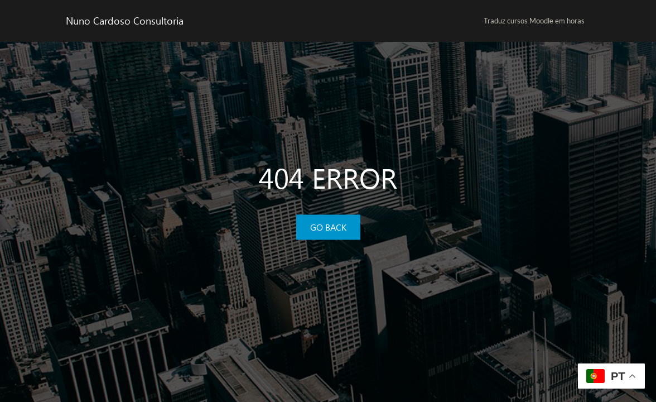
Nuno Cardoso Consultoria (125, 20)
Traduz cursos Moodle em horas (534, 20)
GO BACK (328, 227)
